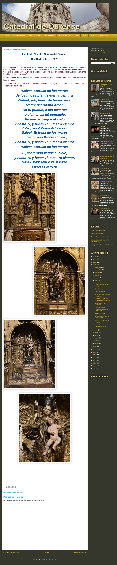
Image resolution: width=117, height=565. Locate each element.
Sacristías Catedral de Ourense (29, 39)
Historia (93, 35)
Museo (84, 35)
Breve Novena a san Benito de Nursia (101, 325)
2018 (95, 357)
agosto (97, 278)
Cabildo (76, 35)
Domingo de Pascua (106, 182)
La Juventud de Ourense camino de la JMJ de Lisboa (102, 284)
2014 (95, 368)
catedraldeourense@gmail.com (100, 52)
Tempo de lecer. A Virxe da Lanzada (102, 317)
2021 (95, 349)
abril (96, 335)
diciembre (98, 267)
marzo (97, 338)
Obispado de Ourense (98, 230)
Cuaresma (103, 126)
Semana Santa (104, 168)
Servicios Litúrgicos (64, 35)
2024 (95, 262)
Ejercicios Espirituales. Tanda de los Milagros (102, 299)
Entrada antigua (80, 552)
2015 (95, 365)
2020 (95, 352)
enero (97, 343)
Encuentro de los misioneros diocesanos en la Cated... (102, 309)
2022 (95, 347)
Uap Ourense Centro (11, 39)
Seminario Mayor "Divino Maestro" (101, 237)
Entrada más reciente (11, 552)
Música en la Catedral (19, 35)
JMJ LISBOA (98, 289)
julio (96, 280)
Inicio (7, 35)
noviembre (98, 270)
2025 (95, 259)
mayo (97, 332)
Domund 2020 (104, 100)
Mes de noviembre (105, 113)
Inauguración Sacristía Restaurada (107, 157)
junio (96, 330)
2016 (95, 363)
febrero (97, 341)
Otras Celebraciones (35, 35)
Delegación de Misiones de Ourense (102, 245)
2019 (95, 355)
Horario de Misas (49, 35)
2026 (95, 256)
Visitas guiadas (103, 35)
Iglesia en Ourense (97, 234)
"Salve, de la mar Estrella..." (100, 304)
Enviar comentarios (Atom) (49, 559)
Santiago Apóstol (100, 291)
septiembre (98, 275)
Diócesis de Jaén (100, 313)
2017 (95, 360)
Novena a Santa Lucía (107, 141)
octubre (97, 272)
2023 (95, 265)
